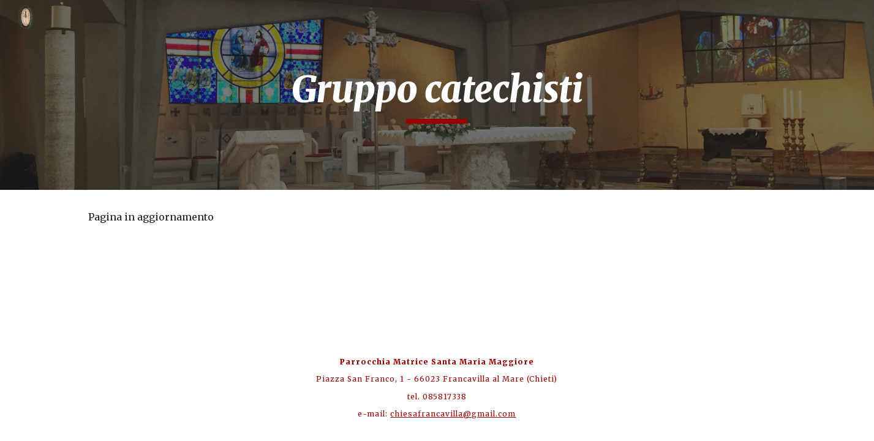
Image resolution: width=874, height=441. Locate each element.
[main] (437, 95)
